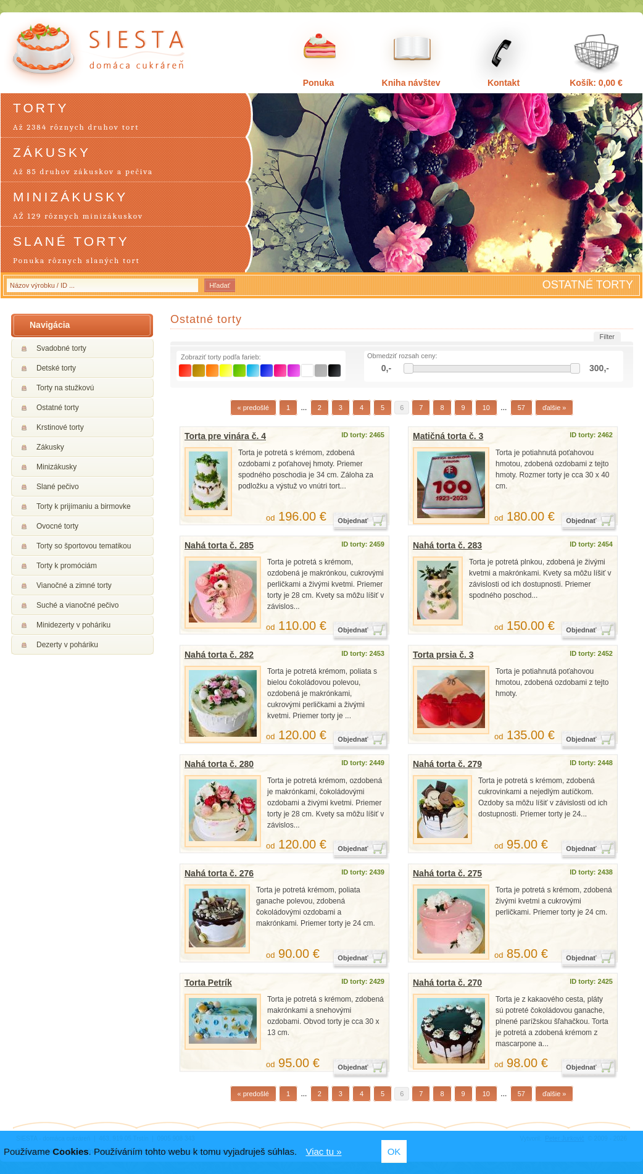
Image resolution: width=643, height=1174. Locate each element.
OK (394, 1151)
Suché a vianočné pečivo (77, 605)
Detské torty (56, 368)
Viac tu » (323, 1151)
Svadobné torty (61, 348)
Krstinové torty (60, 427)
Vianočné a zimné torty (74, 585)
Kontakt (503, 83)
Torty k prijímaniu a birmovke (83, 506)
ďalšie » (554, 407)
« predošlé (253, 407)
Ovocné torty (57, 526)
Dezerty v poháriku (67, 644)
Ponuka (318, 83)
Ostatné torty (57, 407)
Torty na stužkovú (65, 388)
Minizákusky (56, 467)
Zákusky (50, 447)
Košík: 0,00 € (596, 83)
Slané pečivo (57, 486)
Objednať (353, 520)
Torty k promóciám (66, 565)
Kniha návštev (411, 83)
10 (486, 407)
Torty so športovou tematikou (83, 546)
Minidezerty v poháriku (73, 625)
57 (521, 407)
